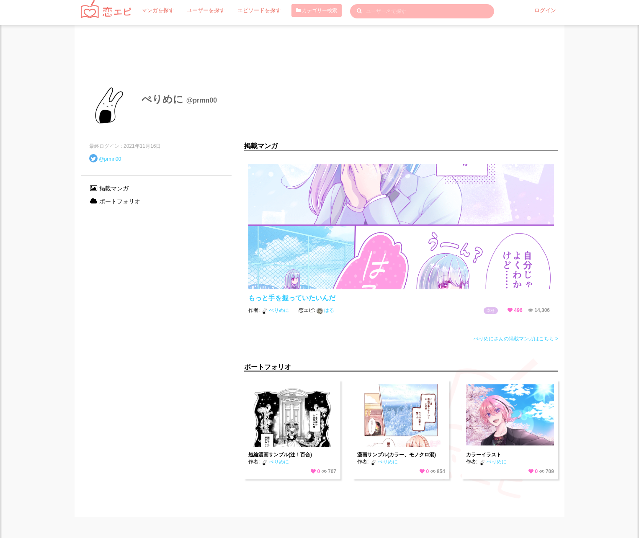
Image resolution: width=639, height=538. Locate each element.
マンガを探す (157, 10)
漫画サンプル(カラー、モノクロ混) (396, 455)
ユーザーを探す (201, 10)
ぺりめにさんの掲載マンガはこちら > (516, 339)
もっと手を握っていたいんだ (291, 297)
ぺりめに (276, 310)
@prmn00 (110, 159)
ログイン (546, 10)
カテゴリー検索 (307, 10)
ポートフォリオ (114, 201)
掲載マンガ (109, 188)
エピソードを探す (252, 10)
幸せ (491, 310)
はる (325, 310)
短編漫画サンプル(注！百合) (280, 455)
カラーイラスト (483, 455)
